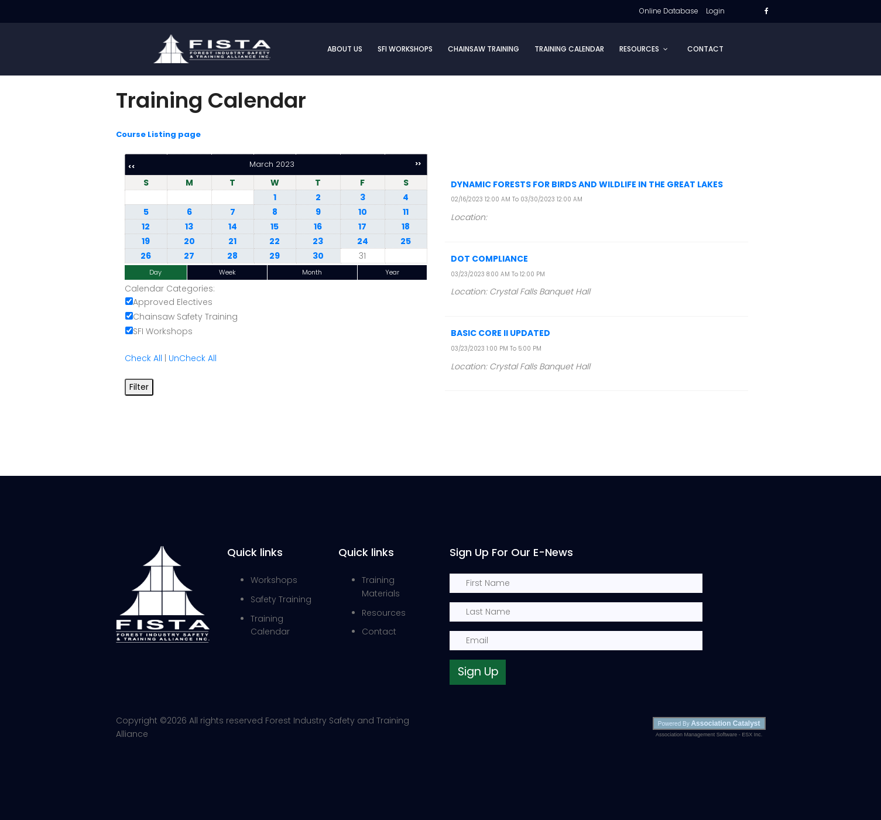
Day (155, 272)
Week (227, 272)
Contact (705, 49)
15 (274, 226)
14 (232, 226)
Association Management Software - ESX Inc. (709, 734)
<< (131, 166)
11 (406, 212)
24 (362, 241)
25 (405, 241)
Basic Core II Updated (500, 333)
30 (318, 256)
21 (232, 241)
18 (406, 226)
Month (312, 272)
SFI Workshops (405, 49)
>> (418, 163)
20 (189, 241)
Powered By (709, 723)
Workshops (274, 580)
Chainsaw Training (483, 49)
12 (146, 226)
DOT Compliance (489, 259)
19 (146, 241)
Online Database (668, 11)
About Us (344, 49)
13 (189, 226)
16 (318, 226)
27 (189, 256)
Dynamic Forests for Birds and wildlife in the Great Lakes (587, 184)
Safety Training (281, 599)
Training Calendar (569, 49)
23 (318, 241)
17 (362, 226)
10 (362, 212)
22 (274, 241)
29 (274, 256)
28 (232, 256)
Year (392, 272)
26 (145, 256)
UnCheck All (193, 358)
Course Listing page (158, 134)
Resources (639, 49)
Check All (143, 358)
